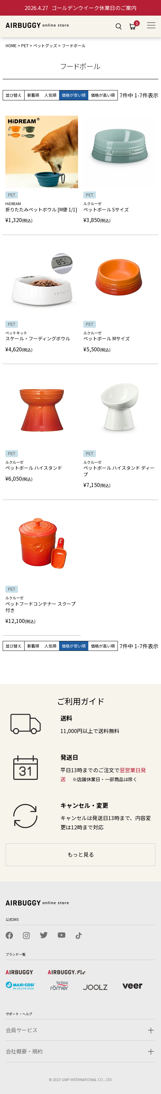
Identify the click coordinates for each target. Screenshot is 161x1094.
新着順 (33, 95)
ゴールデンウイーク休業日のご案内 (80, 8)
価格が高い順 (103, 95)
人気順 (50, 95)
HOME (11, 45)
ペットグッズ (45, 45)
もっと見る (80, 854)
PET (25, 45)
